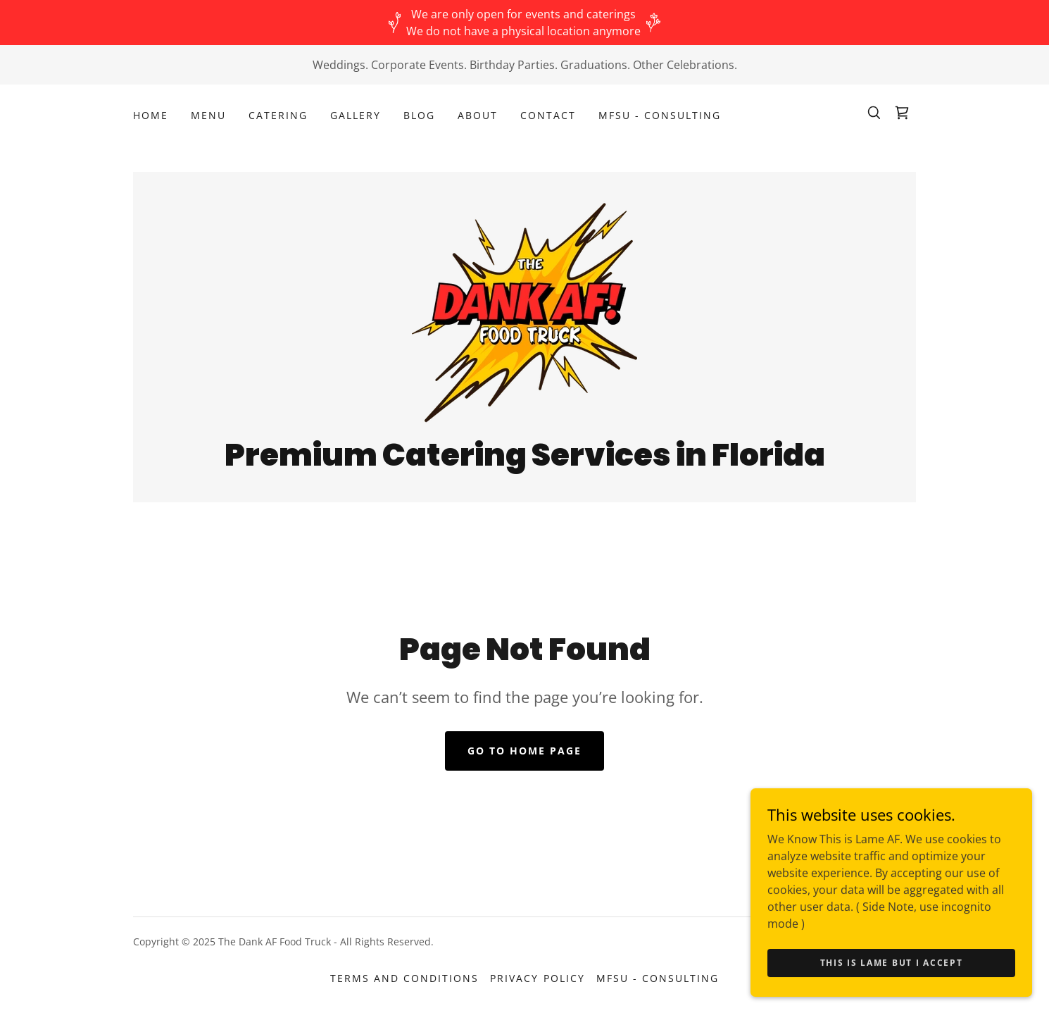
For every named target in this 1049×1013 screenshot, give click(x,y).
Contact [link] (548, 115)
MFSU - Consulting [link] (659, 115)
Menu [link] (208, 115)
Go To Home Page (524, 750)
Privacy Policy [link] (537, 978)
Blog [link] (419, 115)
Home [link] (150, 115)
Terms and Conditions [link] (404, 978)
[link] (902, 113)
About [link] (478, 115)
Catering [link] (278, 115)
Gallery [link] (355, 115)
